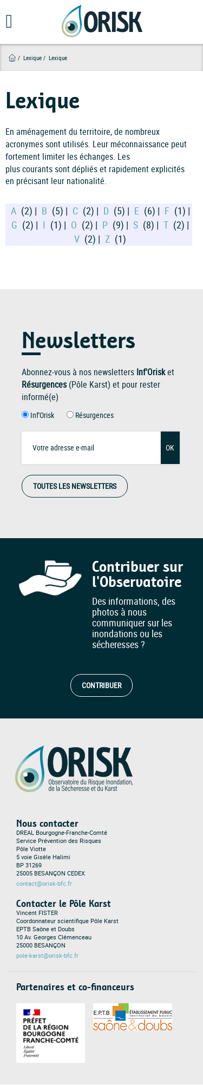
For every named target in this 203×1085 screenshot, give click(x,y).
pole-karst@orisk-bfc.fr (47, 955)
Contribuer (101, 685)
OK (170, 447)
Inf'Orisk (42, 415)
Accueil (12, 58)
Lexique (32, 58)
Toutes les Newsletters (74, 486)
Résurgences (94, 415)
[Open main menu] (6, 24)
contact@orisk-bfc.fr (44, 883)
